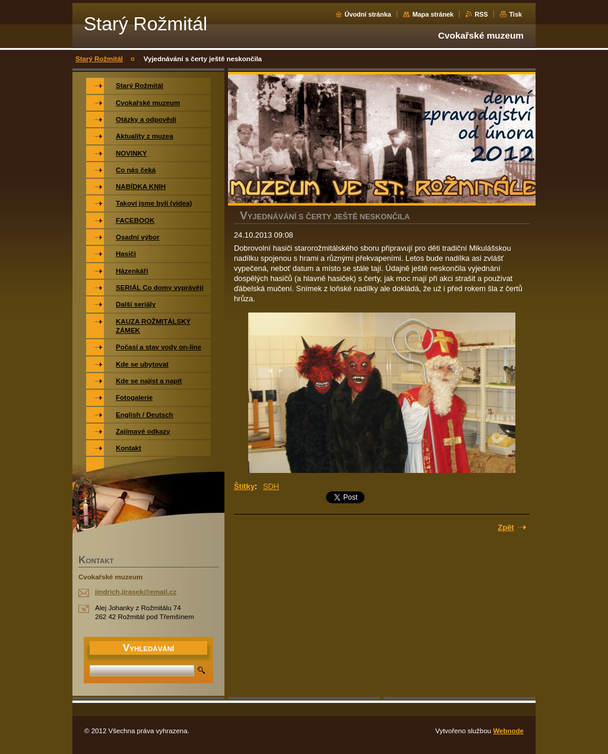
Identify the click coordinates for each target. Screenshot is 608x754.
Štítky (244, 486)
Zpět (506, 527)
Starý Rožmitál (99, 58)
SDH (271, 486)
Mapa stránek (433, 14)
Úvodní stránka (367, 14)
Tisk (515, 14)
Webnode (508, 730)
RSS (480, 14)
